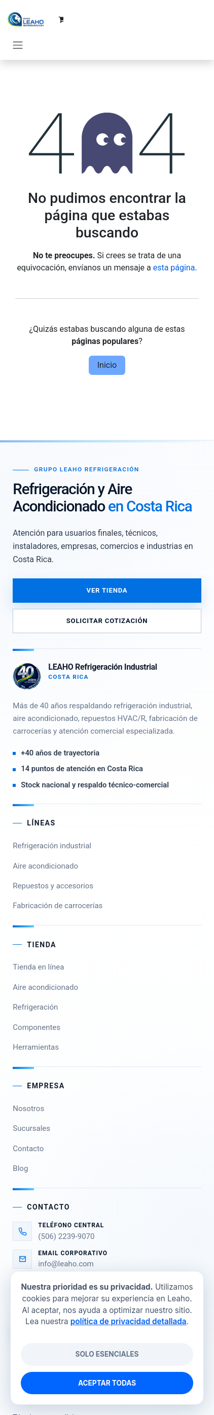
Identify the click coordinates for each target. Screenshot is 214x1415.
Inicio (107, 344)
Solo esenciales (106, 1354)
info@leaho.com (66, 1243)
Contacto (28, 1127)
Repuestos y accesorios (53, 865)
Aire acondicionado (45, 845)
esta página (174, 247)
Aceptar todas (107, 1383)
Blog (20, 1148)
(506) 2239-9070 (66, 1215)
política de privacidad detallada (128, 1321)
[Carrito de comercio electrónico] (176, 19)
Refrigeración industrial (52, 825)
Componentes (36, 1006)
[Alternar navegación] (196, 19)
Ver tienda (107, 570)
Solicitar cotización (107, 600)
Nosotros (28, 1087)
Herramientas (36, 1026)
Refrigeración (35, 986)
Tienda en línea (38, 946)
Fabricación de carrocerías (57, 885)
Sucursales (31, 1108)
